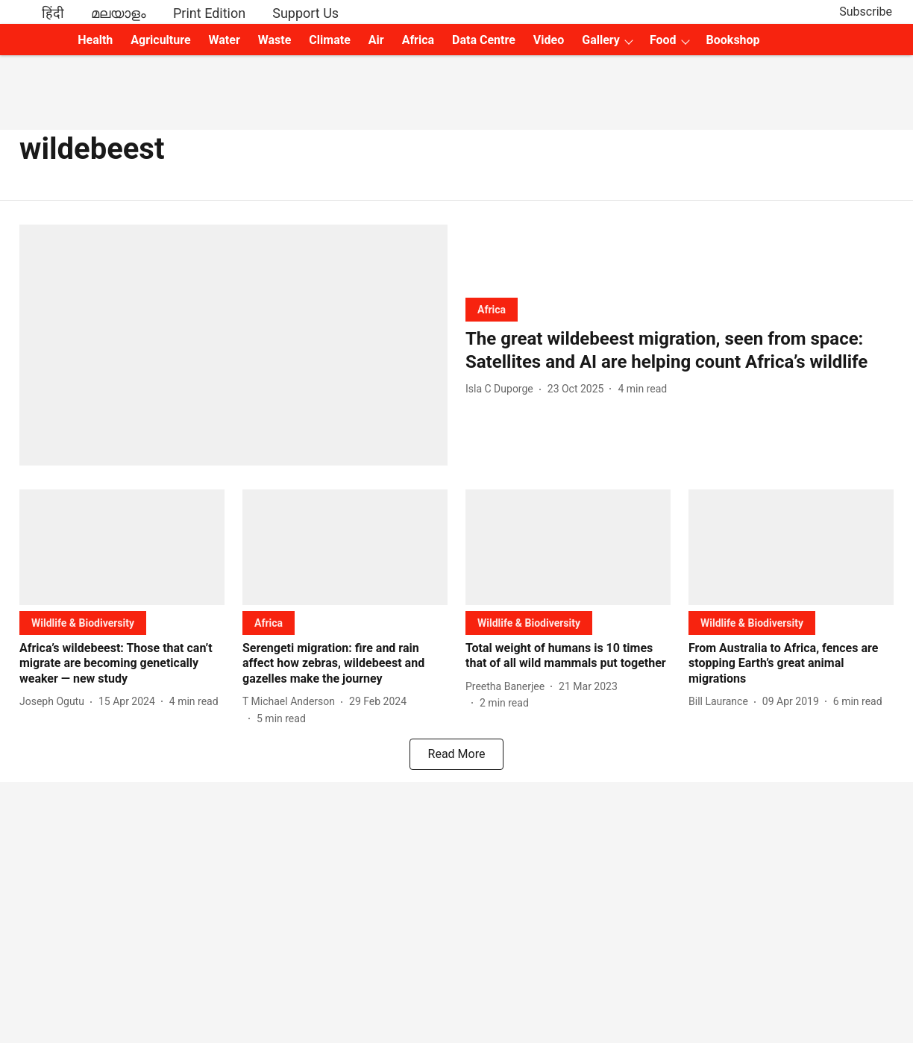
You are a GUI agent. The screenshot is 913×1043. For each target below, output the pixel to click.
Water (224, 40)
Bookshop (733, 40)
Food (663, 40)
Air (376, 40)
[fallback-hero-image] (233, 345)
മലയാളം (118, 13)
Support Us (305, 13)
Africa (418, 40)
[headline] (679, 351)
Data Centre (483, 40)
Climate (329, 40)
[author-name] (502, 389)
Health (95, 40)
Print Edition (209, 13)
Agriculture (160, 40)
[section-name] (491, 309)
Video (548, 40)
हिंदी (53, 13)
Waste (275, 40)
